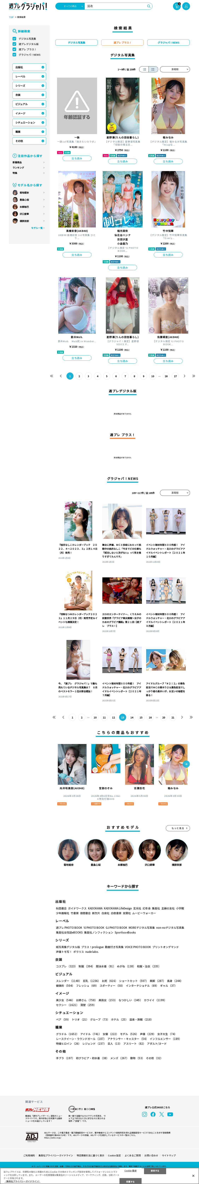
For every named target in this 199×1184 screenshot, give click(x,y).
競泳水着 (106, 966)
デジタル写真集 (27, 38)
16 (150, 717)
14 (131, 717)
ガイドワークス (77, 908)
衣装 (17, 95)
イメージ (20, 113)
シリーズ (20, 85)
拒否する (155, 1170)
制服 (87, 966)
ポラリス (78, 952)
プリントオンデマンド (165, 947)
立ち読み (77, 158)
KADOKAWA (95, 908)
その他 (19, 141)
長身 (175, 981)
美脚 (158, 981)
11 (104, 717)
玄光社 (137, 908)
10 (152, 376)
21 (172, 717)
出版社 (19, 67)
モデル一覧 (37, 228)
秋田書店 (61, 908)
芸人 (115, 1043)
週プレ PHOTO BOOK (69, 927)
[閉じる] (193, 1176)
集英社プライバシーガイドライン (56, 1155)
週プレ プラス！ (28, 49)
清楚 (88, 1005)
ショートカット (133, 981)
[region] (99, 1176)
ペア (63, 1019)
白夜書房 (116, 913)
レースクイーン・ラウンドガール (81, 1039)
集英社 (156, 908)
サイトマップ (169, 1155)
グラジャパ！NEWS (29, 54)
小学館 (180, 908)
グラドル (67, 1034)
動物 (137, 1058)
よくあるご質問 (133, 1155)
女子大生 (167, 1034)
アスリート (134, 1043)
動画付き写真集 (114, 947)
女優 (111, 1034)
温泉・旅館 (141, 1019)
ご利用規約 (29, 1155)
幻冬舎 (147, 908)
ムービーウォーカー (144, 913)
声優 (148, 1034)
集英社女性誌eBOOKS (69, 932)
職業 (17, 131)
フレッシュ (87, 985)
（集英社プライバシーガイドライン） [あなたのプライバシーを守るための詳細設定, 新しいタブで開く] (22, 1181)
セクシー (67, 1005)
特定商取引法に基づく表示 (90, 1155)
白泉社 (105, 913)
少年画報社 (62, 913)
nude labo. (92, 952)
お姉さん (86, 1000)
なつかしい (130, 1000)
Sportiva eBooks (125, 932)
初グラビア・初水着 (92, 1058)
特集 (15, 173)
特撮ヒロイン (68, 1043)
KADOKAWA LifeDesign (118, 908)
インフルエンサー (166, 1039)
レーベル (20, 76)
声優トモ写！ (64, 952)
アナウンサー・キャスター (127, 1039)
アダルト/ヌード (157, 1043)
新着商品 (17, 162)
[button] (186, 764)
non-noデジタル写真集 (170, 927)
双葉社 (127, 913)
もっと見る (178, 828)
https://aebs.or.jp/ (52, 1137)
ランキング (18, 167)
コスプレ (66, 966)
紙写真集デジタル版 (68, 947)
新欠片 (96, 913)
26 (166, 376)
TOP (11, 17)
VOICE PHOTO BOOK (138, 947)
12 (113, 717)
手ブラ (65, 1058)
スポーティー (112, 985)
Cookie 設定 (114, 1155)
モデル (129, 1034)
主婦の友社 (168, 908)
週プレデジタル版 (29, 44)
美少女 (65, 1000)
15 (141, 717)
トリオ (80, 1019)
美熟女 (108, 1000)
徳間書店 (85, 913)
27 (175, 376)
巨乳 (91, 981)
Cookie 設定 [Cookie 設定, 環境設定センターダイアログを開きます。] (130, 1170)
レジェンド (94, 1043)
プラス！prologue (92, 947)
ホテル (119, 1019)
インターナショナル (142, 985)
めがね (126, 966)
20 (163, 717)
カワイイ (155, 1000)
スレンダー (68, 981)
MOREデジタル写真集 (142, 927)
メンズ (119, 1058)
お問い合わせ (151, 1155)
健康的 (65, 985)
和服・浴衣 (149, 966)
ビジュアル (21, 104)
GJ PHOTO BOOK (116, 927)
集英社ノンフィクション (98, 932)
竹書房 (75, 913)
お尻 (110, 981)
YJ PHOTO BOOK (94, 927)
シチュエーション (25, 122)
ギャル (168, 985)
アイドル (90, 1034)
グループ (100, 1019)
